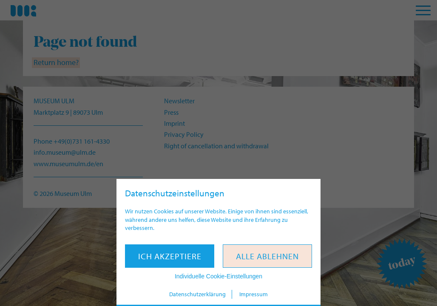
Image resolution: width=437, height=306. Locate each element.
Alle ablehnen (267, 256)
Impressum (253, 294)
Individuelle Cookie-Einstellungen (218, 276)
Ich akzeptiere (169, 256)
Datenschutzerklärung (197, 294)
